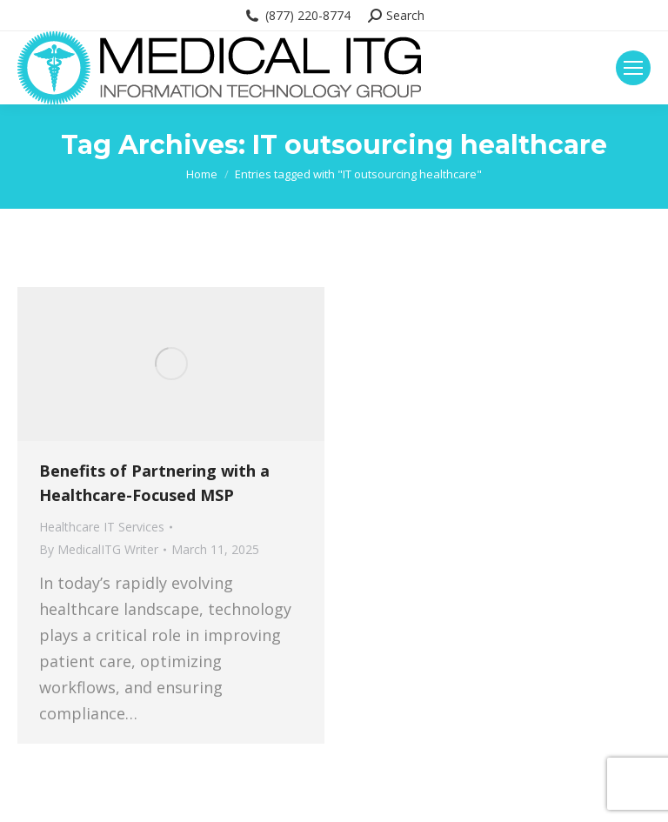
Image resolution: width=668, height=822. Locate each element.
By (98, 549)
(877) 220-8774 (297, 15)
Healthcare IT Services (101, 526)
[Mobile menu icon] (633, 67)
